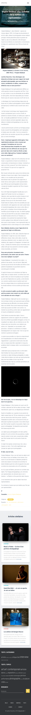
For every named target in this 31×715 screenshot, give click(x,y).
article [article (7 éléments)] (3, 657)
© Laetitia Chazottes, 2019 (11, 711)
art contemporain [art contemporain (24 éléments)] (12, 669)
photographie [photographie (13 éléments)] (15, 678)
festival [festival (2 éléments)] (16, 673)
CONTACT (20, 707)
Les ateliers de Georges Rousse (13, 632)
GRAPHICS (18, 703)
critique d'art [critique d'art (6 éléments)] (16, 657)
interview (10, 499)
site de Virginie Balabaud (14, 494)
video (10, 505)
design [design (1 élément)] (6, 673)
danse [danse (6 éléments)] (3, 673)
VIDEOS (12, 703)
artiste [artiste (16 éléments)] (23, 669)
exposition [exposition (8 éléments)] (11, 673)
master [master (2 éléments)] (2, 660)
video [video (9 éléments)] (3, 682)
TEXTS (24, 703)
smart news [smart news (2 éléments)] (6, 660)
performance (20, 502)
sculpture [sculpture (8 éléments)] (26, 679)
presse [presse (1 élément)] (21, 679)
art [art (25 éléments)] (2, 669)
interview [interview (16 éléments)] (24, 657)
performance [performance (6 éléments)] (5, 679)
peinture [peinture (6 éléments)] (23, 676)
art (7, 502)
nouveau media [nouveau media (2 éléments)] (4, 675)
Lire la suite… (19, 559)
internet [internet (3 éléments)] (20, 673)
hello (6, 703)
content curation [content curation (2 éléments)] (9, 657)
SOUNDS (10, 707)
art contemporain (13, 502)
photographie (5, 505)
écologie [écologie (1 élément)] (6, 682)
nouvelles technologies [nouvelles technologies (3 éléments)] (14, 675)
